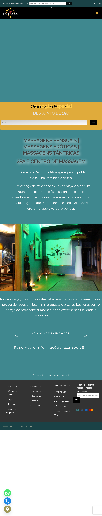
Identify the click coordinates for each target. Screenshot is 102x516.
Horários (10, 404)
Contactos (35, 405)
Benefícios (35, 401)
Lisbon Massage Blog (62, 413)
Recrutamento (37, 396)
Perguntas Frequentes (11, 411)
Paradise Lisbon (61, 397)
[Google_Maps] (7, 509)
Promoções (36, 391)
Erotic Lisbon (60, 406)
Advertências (12, 386)
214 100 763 (75, 348)
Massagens (35, 386)
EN (95, 3)
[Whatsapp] (7, 492)
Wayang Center (61, 401)
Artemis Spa (60, 392)
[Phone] (7, 501)
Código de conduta (11, 393)
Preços (9, 399)
